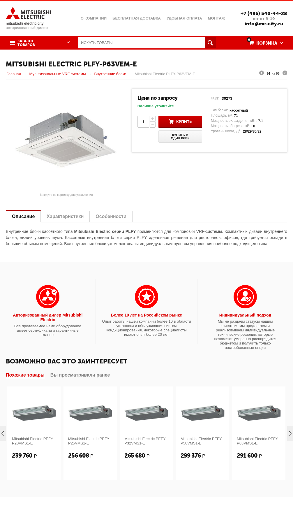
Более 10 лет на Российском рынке (146, 315)
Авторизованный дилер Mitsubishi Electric (47, 317)
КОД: (215, 98)
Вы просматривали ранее (80, 374)
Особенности (111, 216)
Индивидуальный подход (245, 315)
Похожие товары (25, 374)
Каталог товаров (26, 43)
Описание (23, 216)
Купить (184, 121)
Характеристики (65, 216)
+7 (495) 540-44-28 (264, 13)
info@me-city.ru (264, 24)
